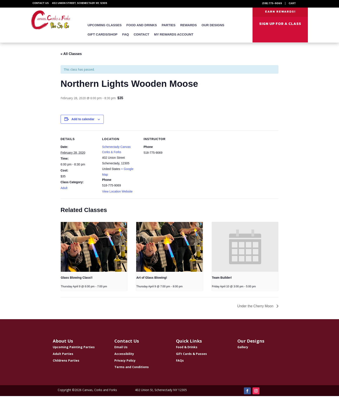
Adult (64, 190)
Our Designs (212, 27)
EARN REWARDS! (280, 12)
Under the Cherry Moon (255, 308)
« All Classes (71, 56)
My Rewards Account (173, 36)
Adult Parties (63, 356)
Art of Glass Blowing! (151, 279)
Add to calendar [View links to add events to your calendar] (83, 121)
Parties (169, 27)
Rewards (188, 27)
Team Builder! (222, 279)
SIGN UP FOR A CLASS (280, 25)
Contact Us (40, 3)
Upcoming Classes (105, 27)
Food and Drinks (141, 27)
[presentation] (94, 248)
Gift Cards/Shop (102, 36)
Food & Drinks (186, 349)
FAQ (125, 36)
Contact (141, 36)
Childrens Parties (66, 362)
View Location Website (117, 193)
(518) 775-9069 (272, 3)
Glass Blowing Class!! (77, 279)
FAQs (180, 362)
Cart (292, 3)
